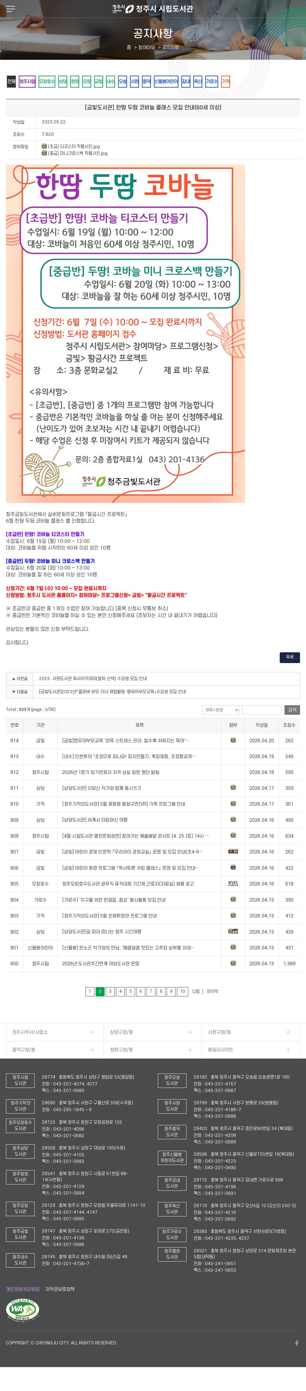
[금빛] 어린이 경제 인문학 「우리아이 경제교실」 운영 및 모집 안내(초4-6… (132, 868)
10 (182, 1008)
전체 (13, 82)
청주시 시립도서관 (153, 9)
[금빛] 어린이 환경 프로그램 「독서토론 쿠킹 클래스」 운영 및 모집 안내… (130, 884)
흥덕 (191, 82)
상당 (78, 82)
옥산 (257, 82)
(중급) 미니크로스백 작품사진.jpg (75, 169)
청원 (95, 82)
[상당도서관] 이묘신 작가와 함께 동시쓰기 (101, 804)
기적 (13, 97)
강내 (240, 82)
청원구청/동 (121, 1066)
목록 (290, 673)
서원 (175, 82)
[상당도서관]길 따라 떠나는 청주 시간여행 (101, 948)
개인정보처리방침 (22, 1305)
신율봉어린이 (216, 82)
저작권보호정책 (60, 1305)
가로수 (275, 82)
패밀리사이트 (220, 1066)
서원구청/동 (219, 1048)
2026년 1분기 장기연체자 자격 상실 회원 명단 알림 (110, 789)
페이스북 (297, 1360)
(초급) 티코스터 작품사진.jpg (71, 163)
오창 (111, 82)
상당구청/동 (121, 1048)
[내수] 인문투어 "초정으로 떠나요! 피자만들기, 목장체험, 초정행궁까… (129, 773)
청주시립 (33, 82)
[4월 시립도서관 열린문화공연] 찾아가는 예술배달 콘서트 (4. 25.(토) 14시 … (135, 852)
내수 (143, 82)
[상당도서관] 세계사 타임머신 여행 (95, 836)
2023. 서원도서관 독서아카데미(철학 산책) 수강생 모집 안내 (93, 695)
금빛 (127, 82)
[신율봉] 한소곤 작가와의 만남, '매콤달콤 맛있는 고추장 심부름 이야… (128, 964)
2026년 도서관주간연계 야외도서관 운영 (100, 980)
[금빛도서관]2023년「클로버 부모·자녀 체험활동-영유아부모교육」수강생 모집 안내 (112, 708)
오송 (159, 82)
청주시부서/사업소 (30, 1048)
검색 (292, 726)
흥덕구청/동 (23, 1066)
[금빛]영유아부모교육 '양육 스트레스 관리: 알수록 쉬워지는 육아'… (125, 757)
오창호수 (58, 82)
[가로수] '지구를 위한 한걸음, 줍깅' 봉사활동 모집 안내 (114, 916)
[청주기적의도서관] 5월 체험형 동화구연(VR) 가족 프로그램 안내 (123, 820)
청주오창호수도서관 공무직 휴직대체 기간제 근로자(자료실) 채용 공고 (128, 900)
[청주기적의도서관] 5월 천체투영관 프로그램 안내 (109, 932)
